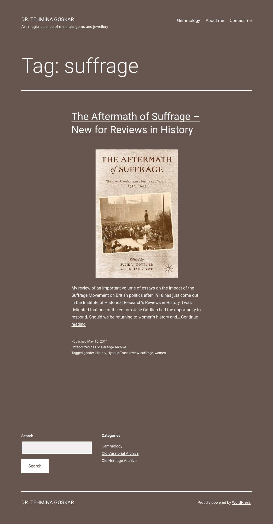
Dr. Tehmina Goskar (47, 19)
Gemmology (188, 20)
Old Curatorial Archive (120, 453)
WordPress (241, 502)
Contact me (241, 20)
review (134, 353)
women (160, 353)
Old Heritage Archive (110, 347)
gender (89, 353)
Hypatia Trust (117, 353)
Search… (28, 436)
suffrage (146, 353)
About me (215, 20)
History (100, 353)
